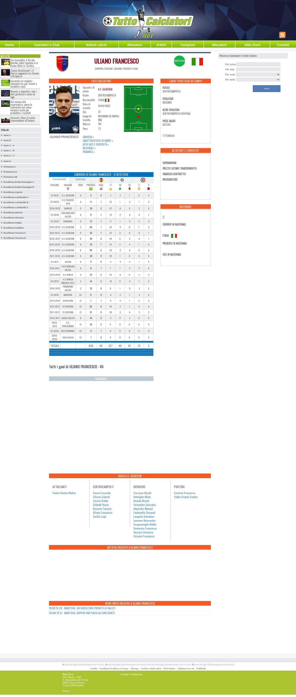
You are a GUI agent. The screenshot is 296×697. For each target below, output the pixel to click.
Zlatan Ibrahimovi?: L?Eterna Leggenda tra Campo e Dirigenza (24, 73)
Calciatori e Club (46, 45)
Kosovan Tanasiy (102, 509)
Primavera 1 (9, 167)
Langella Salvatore (143, 516)
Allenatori (134, 45)
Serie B (7, 140)
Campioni (187, 45)
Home (9, 45)
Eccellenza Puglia (12, 223)
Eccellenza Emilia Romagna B (18, 187)
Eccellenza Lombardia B (15, 202)
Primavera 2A (10, 172)
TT (110, 185)
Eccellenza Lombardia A (15, 197)
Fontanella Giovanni (144, 512)
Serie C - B (8, 150)
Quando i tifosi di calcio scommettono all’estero (22, 119)
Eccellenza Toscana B (14, 238)
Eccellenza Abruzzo (13, 218)
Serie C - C (8, 156)
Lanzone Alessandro (144, 520)
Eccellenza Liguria (12, 192)
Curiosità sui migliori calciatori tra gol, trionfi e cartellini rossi (23, 84)
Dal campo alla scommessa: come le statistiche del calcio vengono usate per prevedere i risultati (21, 107)
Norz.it (66, 691)
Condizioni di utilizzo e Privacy (113, 668)
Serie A (7, 135)
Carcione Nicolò (142, 493)
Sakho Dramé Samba (185, 497)
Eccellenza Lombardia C (15, 207)
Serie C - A (8, 145)
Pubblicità (201, 668)
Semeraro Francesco (145, 528)
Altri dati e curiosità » (96, 144)
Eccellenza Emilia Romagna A (18, 182)
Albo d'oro (252, 45)
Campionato (59, 179)
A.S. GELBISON (105, 89)
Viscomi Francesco (143, 536)
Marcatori (219, 45)
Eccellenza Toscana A (14, 233)
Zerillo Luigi (99, 516)
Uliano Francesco (102, 512)
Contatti (283, 45)
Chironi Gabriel (101, 497)
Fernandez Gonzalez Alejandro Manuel (144, 507)
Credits (93, 668)
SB (120, 185)
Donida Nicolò (141, 501)
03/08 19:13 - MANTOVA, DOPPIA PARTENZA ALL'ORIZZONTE (82, 613)
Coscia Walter (100, 501)
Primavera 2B (10, 177)
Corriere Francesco (184, 493)
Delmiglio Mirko (142, 497)
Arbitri (161, 45)
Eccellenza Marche (13, 212)
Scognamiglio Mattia (144, 524)
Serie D (7, 161)
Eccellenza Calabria (13, 228)
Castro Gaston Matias (64, 493)
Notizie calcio (96, 45)
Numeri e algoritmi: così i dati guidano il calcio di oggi (23, 94)
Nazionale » (89, 148)
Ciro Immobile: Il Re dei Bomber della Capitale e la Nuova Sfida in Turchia (24, 63)
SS (129, 185)
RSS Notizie (169, 668)
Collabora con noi (185, 668)
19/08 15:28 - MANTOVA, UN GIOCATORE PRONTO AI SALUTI (82, 608)
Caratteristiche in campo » (98, 140)
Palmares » (89, 152)
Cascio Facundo (102, 493)
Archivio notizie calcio (151, 668)
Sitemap (135, 668)
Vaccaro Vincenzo (143, 532)
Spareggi (80, 179)
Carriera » (88, 137)
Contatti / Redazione (131, 674)
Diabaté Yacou (101, 505)
